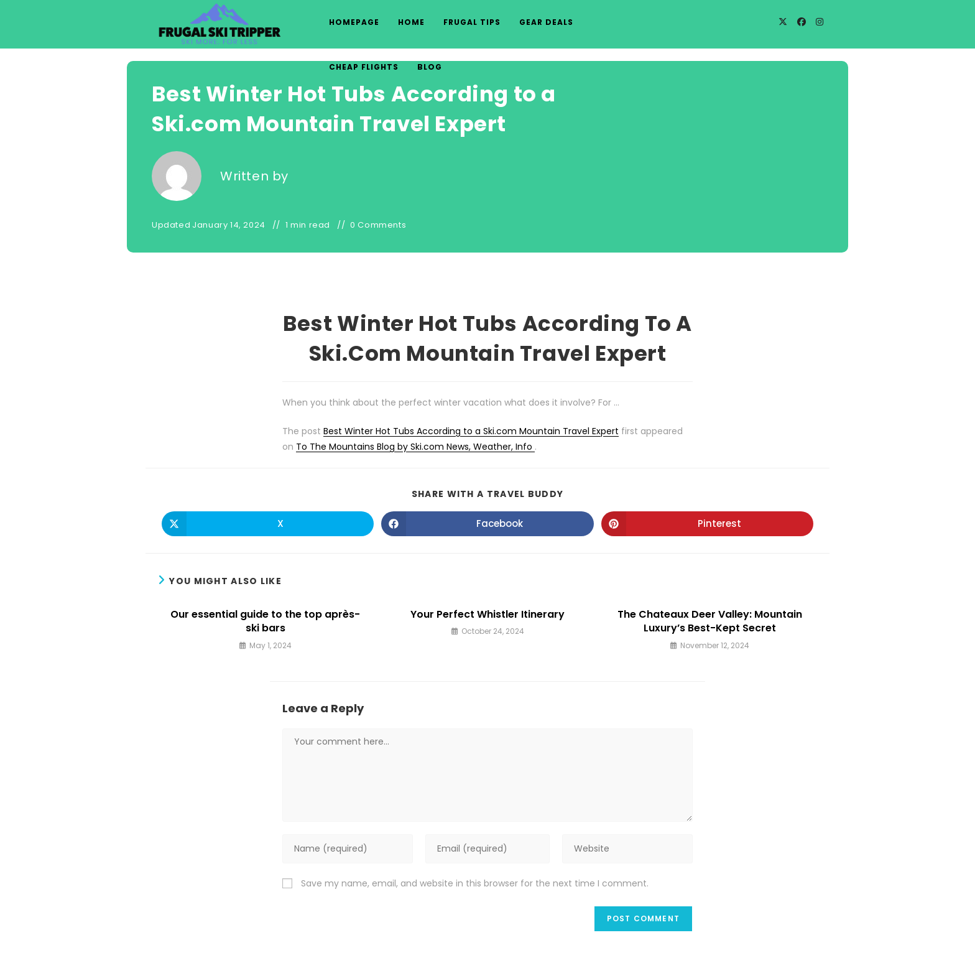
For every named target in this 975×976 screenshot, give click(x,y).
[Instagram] (819, 21)
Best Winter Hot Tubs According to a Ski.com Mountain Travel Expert (471, 431)
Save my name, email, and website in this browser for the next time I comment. (475, 883)
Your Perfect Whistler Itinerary (487, 614)
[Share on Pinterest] (707, 523)
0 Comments (378, 225)
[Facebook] (801, 21)
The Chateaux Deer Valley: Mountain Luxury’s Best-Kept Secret (709, 621)
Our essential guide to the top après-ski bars (265, 621)
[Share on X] (268, 523)
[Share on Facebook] (487, 523)
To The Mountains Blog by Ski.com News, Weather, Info (415, 446)
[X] (783, 21)
